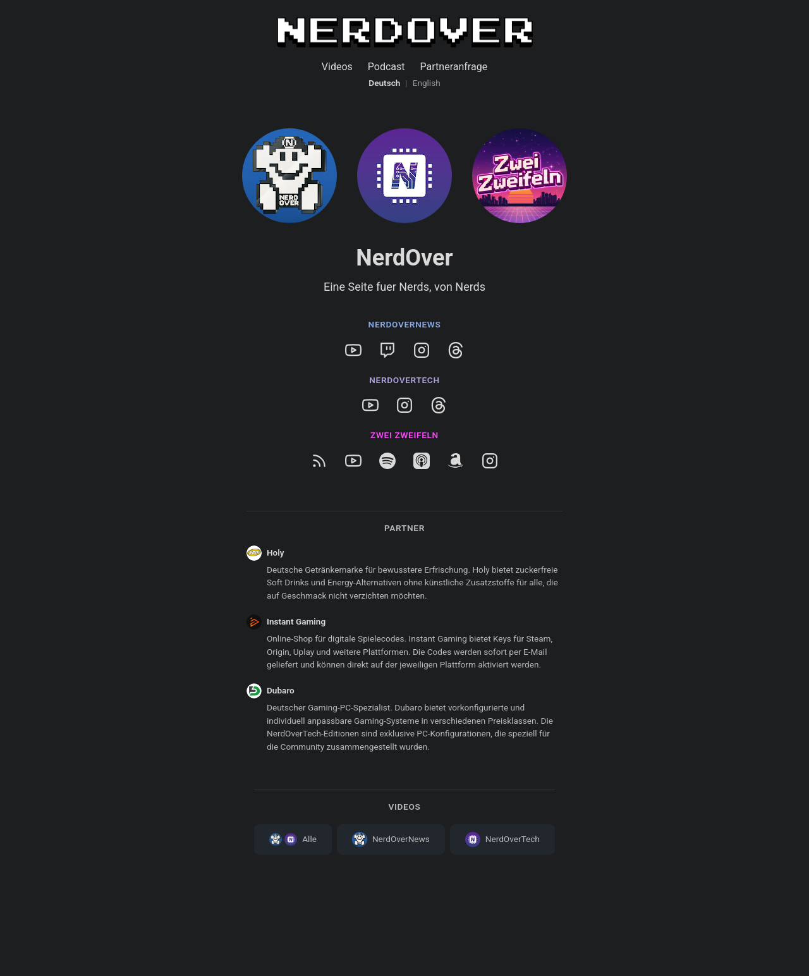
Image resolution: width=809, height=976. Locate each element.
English (427, 83)
